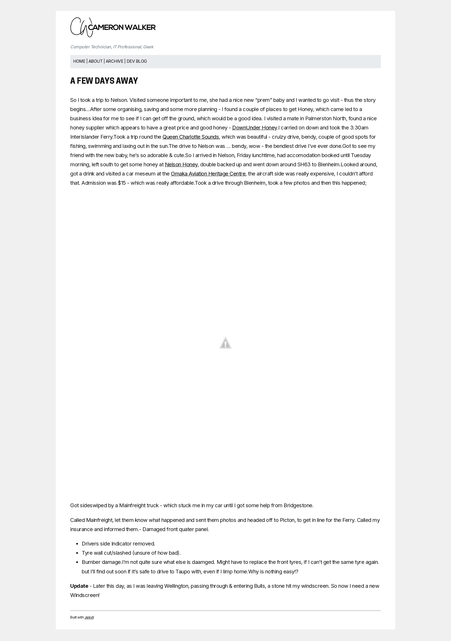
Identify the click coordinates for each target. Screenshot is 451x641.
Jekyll (89, 617)
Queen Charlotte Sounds (191, 136)
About (96, 61)
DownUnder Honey (254, 127)
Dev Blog (137, 61)
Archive (114, 61)
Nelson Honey (181, 164)
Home (79, 61)
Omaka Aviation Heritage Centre (208, 173)
